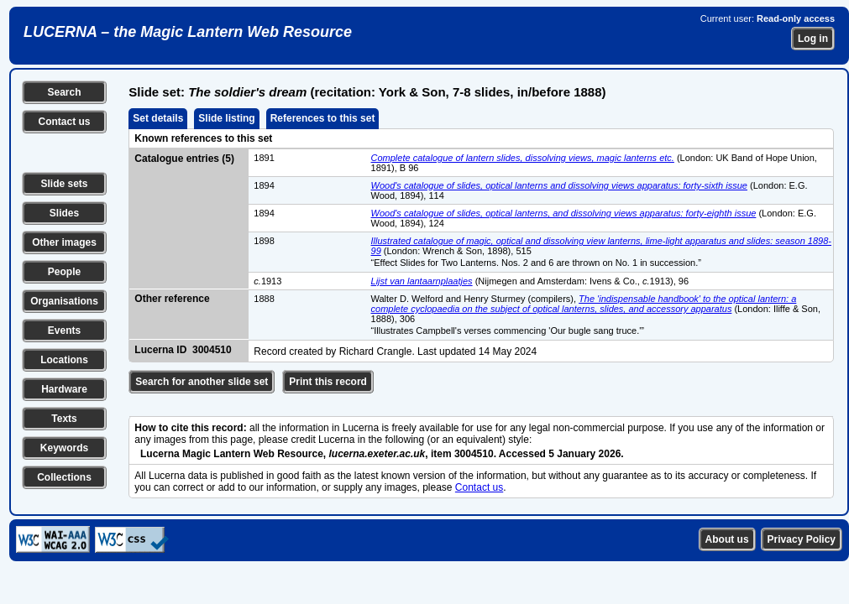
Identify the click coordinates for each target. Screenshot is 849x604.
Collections (64, 477)
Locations (64, 360)
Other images (64, 242)
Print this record (328, 382)
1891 (264, 158)
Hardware (64, 389)
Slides (64, 213)
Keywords (64, 448)
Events (64, 330)
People (64, 272)
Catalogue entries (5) (184, 158)
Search (64, 92)
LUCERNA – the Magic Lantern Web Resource (188, 31)
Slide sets (63, 184)
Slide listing (226, 118)
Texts (63, 418)
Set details (158, 118)
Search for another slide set (201, 382)
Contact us (64, 122)
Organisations (64, 301)
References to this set (322, 118)
